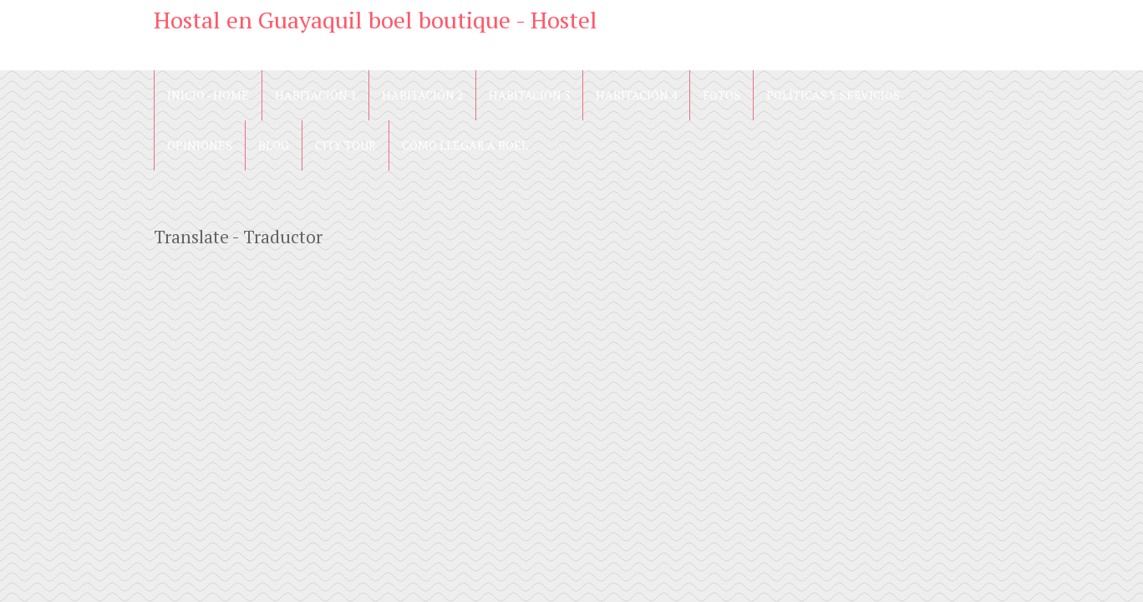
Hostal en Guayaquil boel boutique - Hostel (375, 19)
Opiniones (199, 145)
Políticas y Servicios (833, 95)
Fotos (721, 95)
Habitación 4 (636, 95)
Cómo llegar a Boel (465, 145)
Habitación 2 (422, 95)
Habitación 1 (315, 95)
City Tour (345, 145)
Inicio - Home (208, 95)
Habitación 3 (529, 95)
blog (273, 145)
